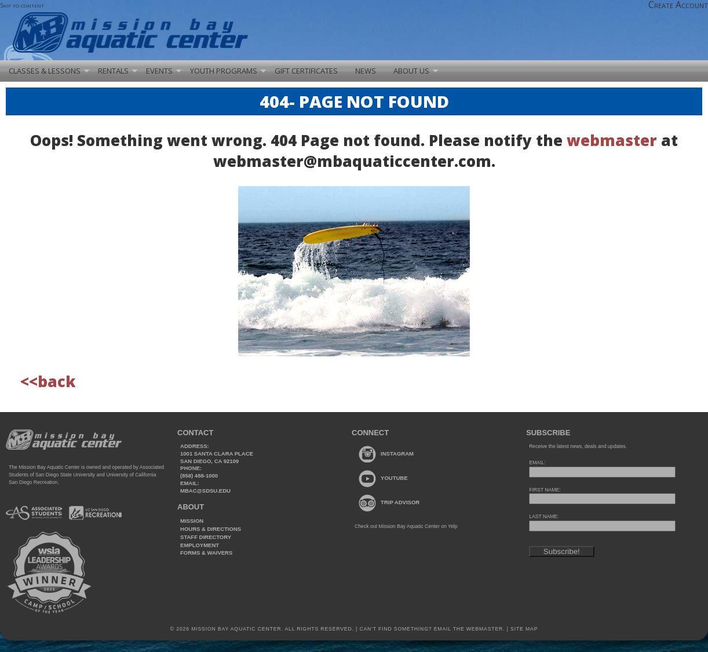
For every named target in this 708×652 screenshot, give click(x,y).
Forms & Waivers (206, 552)
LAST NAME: (544, 516)
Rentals (113, 70)
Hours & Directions (210, 529)
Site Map (523, 629)
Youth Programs (223, 70)
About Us (411, 70)
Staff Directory (205, 537)
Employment (199, 545)
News (365, 70)
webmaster (612, 140)
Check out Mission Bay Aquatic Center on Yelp (406, 526)
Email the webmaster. (469, 629)
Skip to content (22, 5)
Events (159, 70)
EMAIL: (537, 462)
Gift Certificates (306, 70)
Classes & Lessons (45, 70)
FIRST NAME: (544, 490)
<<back (47, 381)
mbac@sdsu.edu (205, 490)
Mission (191, 521)
